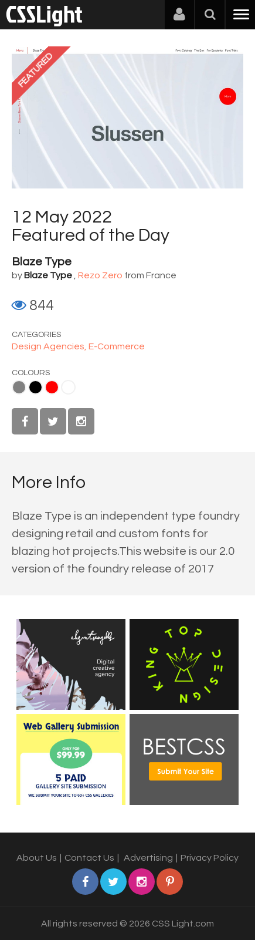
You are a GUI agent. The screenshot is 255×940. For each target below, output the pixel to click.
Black (35, 387)
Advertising (148, 857)
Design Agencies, (50, 346)
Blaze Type (42, 262)
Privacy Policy (210, 857)
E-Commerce (117, 346)
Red (52, 387)
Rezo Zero (100, 275)
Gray (19, 387)
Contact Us (89, 857)
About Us (36, 857)
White (68, 387)
